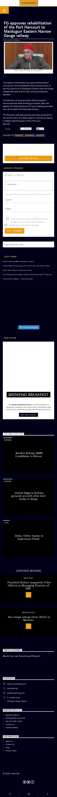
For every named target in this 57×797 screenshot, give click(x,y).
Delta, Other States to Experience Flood (17, 270)
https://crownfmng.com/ (16, 684)
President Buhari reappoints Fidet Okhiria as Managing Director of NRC (29, 585)
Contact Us (10, 724)
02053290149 (12, 688)
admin (7, 150)
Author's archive (29, 158)
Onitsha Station (29, 2)
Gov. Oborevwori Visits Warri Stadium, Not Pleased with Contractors (27, 274)
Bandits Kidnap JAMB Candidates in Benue (18, 261)
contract (29, 135)
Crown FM (14, 773)
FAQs (8, 747)
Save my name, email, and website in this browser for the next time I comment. (29, 218)
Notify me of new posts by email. (24, 225)
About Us (9, 741)
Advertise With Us (13, 715)
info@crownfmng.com (16, 693)
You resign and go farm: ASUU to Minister (29, 618)
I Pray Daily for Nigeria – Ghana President (18, 279)
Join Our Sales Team (14, 721)
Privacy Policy (11, 750)
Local (6, 523)
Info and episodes (28, 415)
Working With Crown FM (15, 718)
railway (40, 135)
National (7, 440)
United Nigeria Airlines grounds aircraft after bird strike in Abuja (26, 266)
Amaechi (19, 135)
